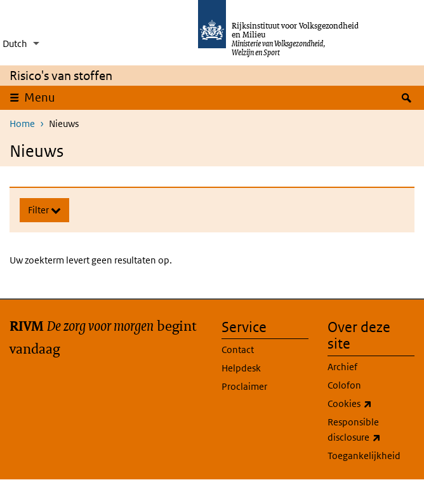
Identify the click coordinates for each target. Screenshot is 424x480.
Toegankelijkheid (364, 456)
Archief (342, 367)
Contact (238, 349)
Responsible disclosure (371, 430)
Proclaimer (244, 386)
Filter (39, 210)
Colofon (344, 385)
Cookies (371, 403)
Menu (43, 97)
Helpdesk (241, 368)
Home (22, 123)
